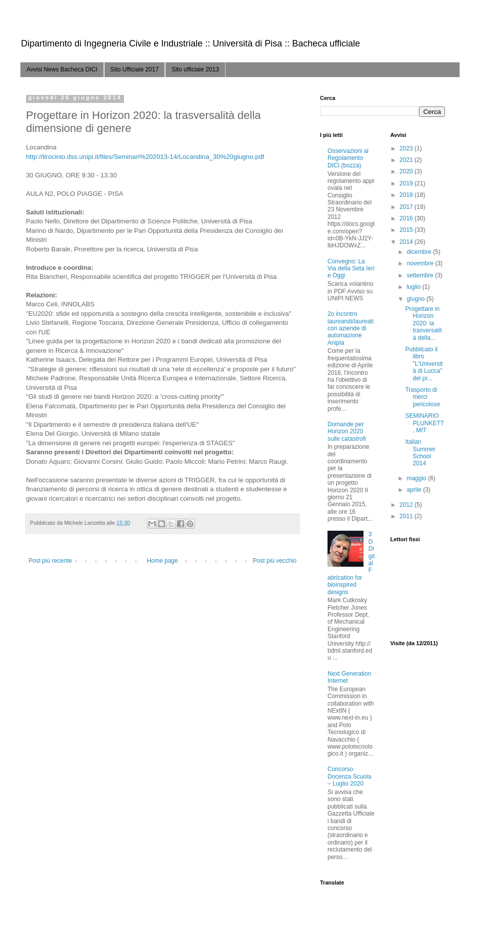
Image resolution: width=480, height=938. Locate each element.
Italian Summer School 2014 (420, 452)
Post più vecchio (274, 560)
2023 (407, 148)
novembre (420, 263)
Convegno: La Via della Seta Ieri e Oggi (351, 268)
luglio (414, 286)
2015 (407, 229)
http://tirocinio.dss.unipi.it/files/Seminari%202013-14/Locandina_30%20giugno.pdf (145, 156)
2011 (407, 516)
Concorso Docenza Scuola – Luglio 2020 (349, 776)
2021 (407, 159)
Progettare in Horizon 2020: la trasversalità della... (423, 323)
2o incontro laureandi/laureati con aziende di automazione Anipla (351, 328)
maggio (417, 478)
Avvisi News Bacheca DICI (62, 69)
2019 (407, 183)
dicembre (419, 251)
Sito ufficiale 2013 (195, 69)
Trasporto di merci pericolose (422, 397)
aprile (414, 489)
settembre (420, 275)
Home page (162, 560)
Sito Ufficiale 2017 (134, 69)
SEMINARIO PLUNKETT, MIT (424, 423)
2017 (407, 206)
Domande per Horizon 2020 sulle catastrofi (347, 431)
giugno (416, 298)
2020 (407, 171)
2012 (407, 504)
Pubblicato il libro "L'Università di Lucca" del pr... (423, 364)
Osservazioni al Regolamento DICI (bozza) (348, 158)
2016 (407, 218)
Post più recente (50, 560)
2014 (407, 241)
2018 (407, 194)
